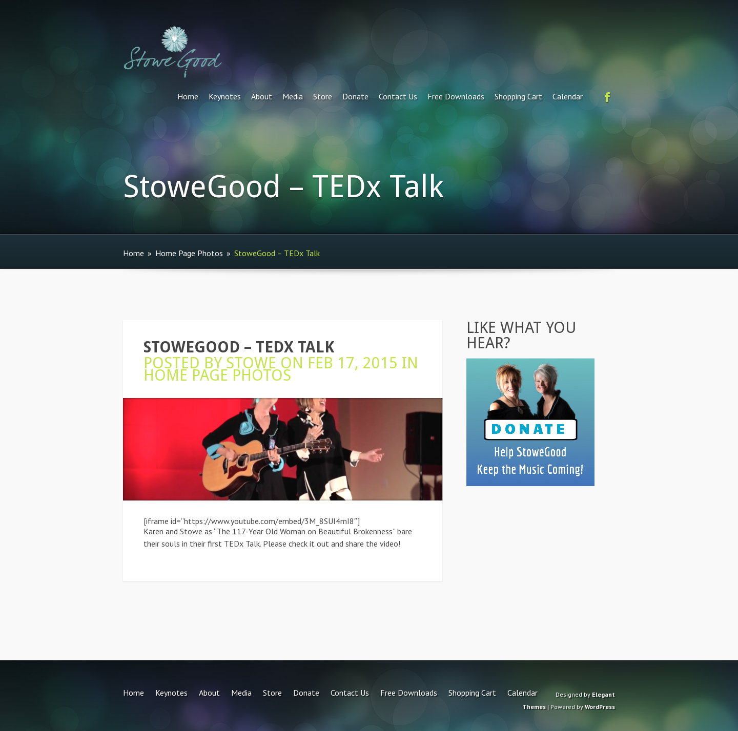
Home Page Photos (189, 253)
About (261, 96)
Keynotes (225, 96)
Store (322, 96)
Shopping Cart (518, 96)
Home (187, 96)
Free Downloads (455, 96)
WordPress (600, 707)
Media (292, 96)
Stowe (251, 363)
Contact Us (398, 96)
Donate (355, 96)
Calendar (567, 96)
